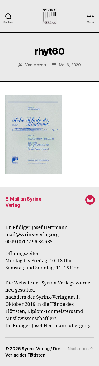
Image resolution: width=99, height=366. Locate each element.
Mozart (39, 64)
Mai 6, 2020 (70, 64)
